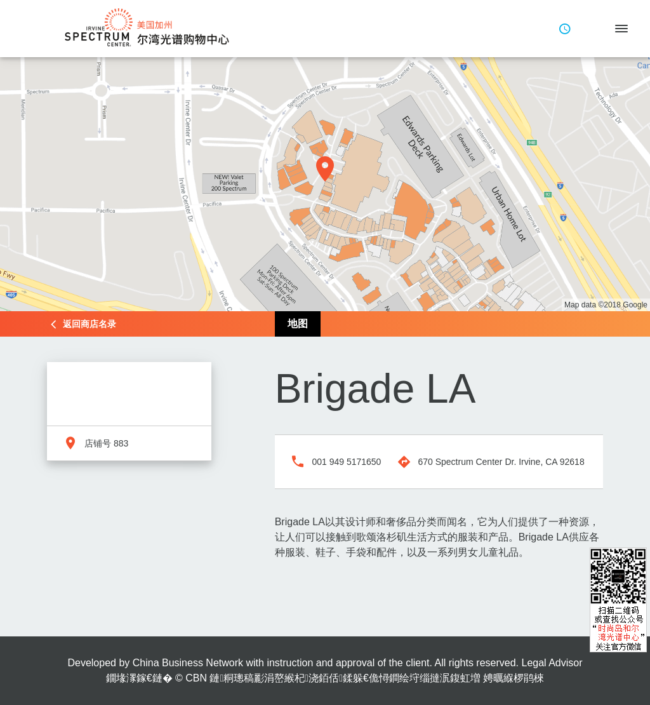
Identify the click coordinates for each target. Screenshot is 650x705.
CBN (196, 678)
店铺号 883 (106, 443)
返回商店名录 (89, 323)
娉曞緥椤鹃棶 (513, 678)
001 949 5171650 (346, 462)
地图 (298, 323)
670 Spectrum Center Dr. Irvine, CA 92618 (501, 462)
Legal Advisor (551, 662)
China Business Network (188, 662)
